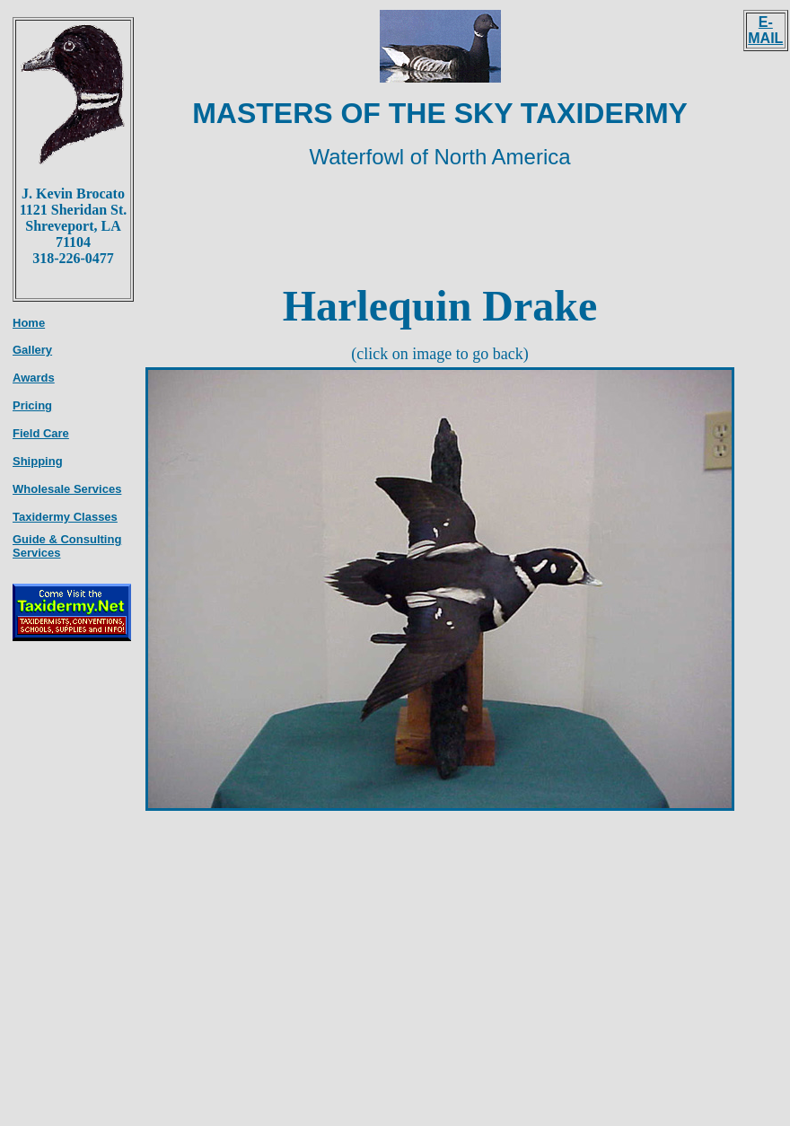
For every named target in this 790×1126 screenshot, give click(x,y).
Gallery (32, 349)
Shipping (38, 461)
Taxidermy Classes (65, 516)
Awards (34, 377)
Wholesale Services (67, 489)
